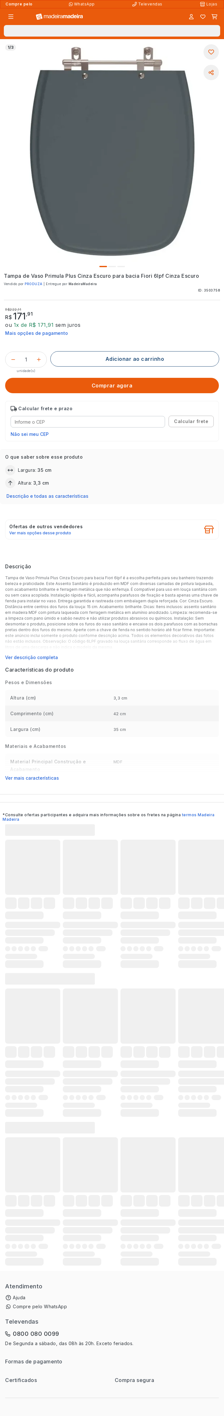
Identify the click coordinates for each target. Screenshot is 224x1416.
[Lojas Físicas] (209, 4)
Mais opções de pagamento (36, 333)
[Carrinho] (214, 16)
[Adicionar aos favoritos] (211, 52)
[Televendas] (148, 4)
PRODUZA (34, 284)
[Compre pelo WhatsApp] (82, 4)
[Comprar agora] (112, 385)
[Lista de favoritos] (203, 16)
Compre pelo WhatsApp (40, 1306)
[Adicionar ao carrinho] (134, 359)
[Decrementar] (13, 359)
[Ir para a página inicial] (59, 16)
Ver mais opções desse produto (40, 533)
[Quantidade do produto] (26, 359)
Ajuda (19, 1297)
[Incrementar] (38, 359)
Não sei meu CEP (30, 434)
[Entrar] (191, 16)
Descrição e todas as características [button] (47, 496)
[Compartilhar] (211, 72)
